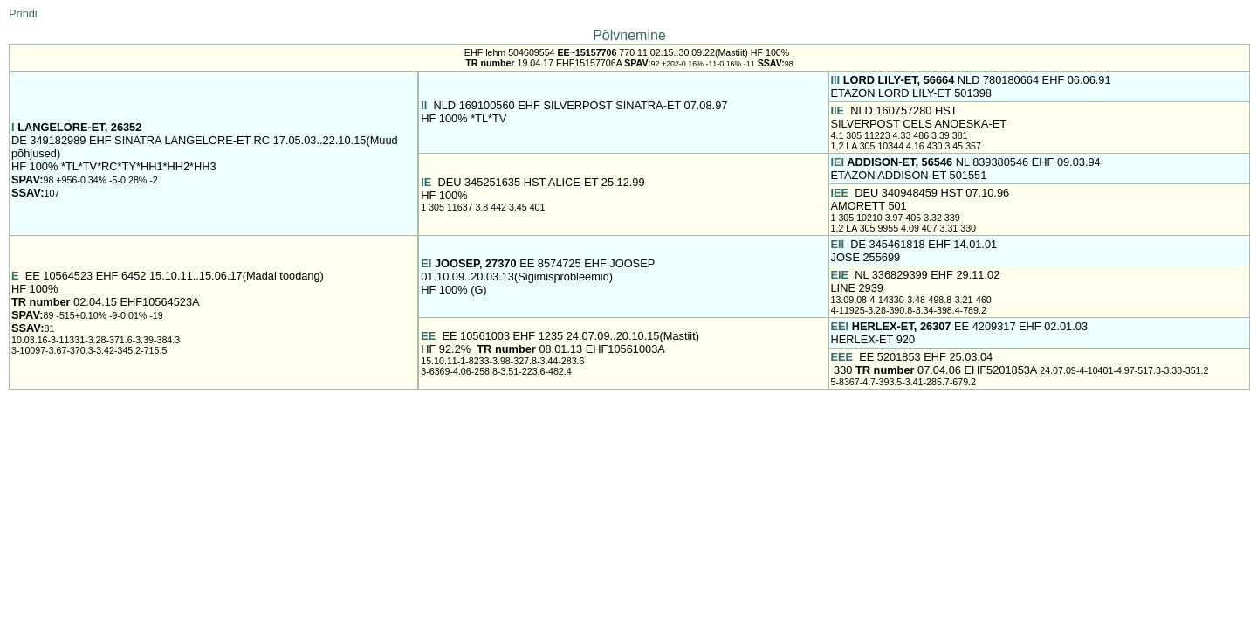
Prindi (23, 13)
